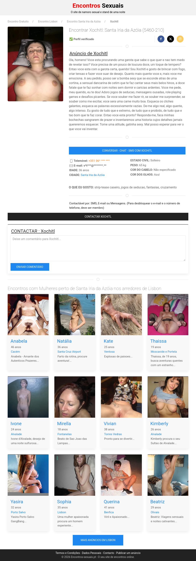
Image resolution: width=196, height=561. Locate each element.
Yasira (17, 501)
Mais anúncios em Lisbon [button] (98, 540)
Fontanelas (65, 434)
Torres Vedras (113, 434)
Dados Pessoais (91, 552)
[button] (161, 38)
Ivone (16, 423)
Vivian (110, 423)
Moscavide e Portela (164, 351)
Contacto (108, 552)
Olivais (155, 512)
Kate (108, 341)
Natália (64, 341)
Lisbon (62, 512)
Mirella (64, 423)
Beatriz (157, 501)
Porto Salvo (18, 512)
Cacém (15, 351)
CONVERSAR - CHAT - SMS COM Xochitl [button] (127, 150)
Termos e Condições (68, 552)
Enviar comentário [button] (29, 266)
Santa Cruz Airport (69, 351)
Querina (112, 501)
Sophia (64, 501)
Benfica (109, 512)
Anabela (19, 341)
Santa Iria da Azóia (93, 175)
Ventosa (109, 351)
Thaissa (158, 341)
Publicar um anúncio (128, 552)
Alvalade (16, 434)
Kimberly (159, 423)
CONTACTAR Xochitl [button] (98, 216)
